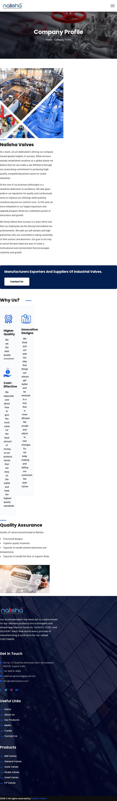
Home (49, 39)
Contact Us (17, 281)
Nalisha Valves (39, 798)
